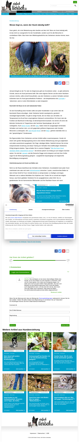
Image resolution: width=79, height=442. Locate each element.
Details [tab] (31, 209)
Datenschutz (41, 433)
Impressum (33, 433)
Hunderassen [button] (61, 14)
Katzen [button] (39, 11)
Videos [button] (68, 14)
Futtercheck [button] (70, 11)
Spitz (37, 126)
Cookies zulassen (62, 236)
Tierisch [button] (54, 11)
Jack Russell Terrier (34, 131)
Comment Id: (13, 305)
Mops (48, 131)
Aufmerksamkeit (35, 170)
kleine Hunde (26, 126)
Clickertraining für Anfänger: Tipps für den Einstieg (25, 242)
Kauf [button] (43, 14)
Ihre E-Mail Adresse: (16, 310)
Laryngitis (62, 98)
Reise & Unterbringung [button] (51, 14)
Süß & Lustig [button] (5, 14)
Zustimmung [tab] (13, 209)
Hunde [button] (24, 11)
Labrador (25, 153)
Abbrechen (12, 325)
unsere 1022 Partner (16, 217)
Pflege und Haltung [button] (28, 14)
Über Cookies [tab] (66, 209)
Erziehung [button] (12, 14)
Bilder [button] (72, 14)
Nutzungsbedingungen (45, 298)
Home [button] (9, 11)
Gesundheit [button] (19, 14)
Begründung (13, 315)
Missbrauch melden (56, 292)
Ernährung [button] (37, 14)
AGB (47, 433)
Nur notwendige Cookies (39, 236)
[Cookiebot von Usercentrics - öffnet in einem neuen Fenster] (67, 205)
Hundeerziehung (14, 21)
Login (75, 2)
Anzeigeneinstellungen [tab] (48, 209)
